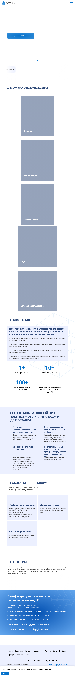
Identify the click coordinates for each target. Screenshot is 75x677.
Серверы (27, 131)
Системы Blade (30, 220)
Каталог (28, 651)
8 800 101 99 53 (19, 629)
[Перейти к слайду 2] (37, 60)
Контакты (20, 655)
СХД (23, 261)
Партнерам (11, 655)
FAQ (27, 655)
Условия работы (51, 651)
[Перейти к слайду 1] (35, 60)
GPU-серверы (30, 175)
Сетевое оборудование (32, 306)
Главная (10, 651)
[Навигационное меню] (71, 3)
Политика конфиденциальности (58, 665)
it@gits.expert (40, 629)
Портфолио (62, 651)
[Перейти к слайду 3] (39, 60)
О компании (19, 651)
